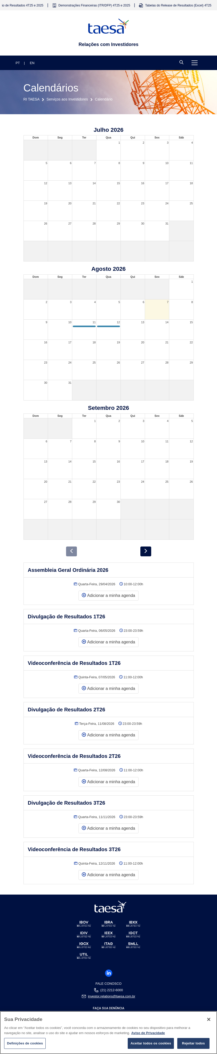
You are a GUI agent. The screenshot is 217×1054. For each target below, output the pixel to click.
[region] (108, 1032)
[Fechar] (208, 1019)
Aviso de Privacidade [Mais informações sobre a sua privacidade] (148, 1033)
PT (18, 63)
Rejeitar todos (193, 1043)
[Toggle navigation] (195, 63)
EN (32, 63)
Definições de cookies (25, 1043)
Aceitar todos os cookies (151, 1043)
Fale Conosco (108, 984)
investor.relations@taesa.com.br (111, 996)
